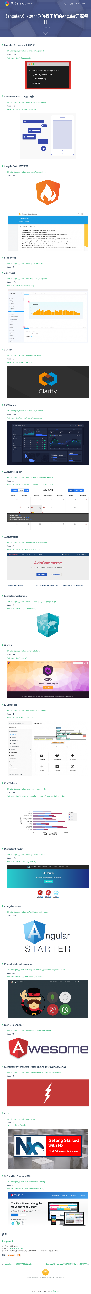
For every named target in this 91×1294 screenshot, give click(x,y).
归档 (77, 3)
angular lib (9, 1241)
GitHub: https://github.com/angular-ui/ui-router (26, 854)
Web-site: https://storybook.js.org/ (20, 285)
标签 (71, 3)
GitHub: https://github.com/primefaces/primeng (26, 1181)
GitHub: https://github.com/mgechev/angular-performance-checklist (34, 1072)
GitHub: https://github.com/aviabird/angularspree (27, 542)
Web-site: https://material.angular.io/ (21, 109)
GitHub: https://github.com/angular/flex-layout (25, 263)
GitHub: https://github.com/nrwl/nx (21, 1119)
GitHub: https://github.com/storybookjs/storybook (27, 278)
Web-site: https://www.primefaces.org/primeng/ (26, 1189)
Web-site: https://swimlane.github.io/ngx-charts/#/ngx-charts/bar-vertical (36, 796)
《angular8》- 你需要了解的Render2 (17, 1264)
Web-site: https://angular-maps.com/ (21, 608)
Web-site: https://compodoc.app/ (20, 717)
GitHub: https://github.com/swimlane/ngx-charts (26, 789)
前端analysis (55, 1291)
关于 (83, 3)
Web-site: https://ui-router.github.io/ (21, 861)
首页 (65, 3)
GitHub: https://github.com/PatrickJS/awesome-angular (29, 1030)
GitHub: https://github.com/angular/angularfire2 (26, 172)
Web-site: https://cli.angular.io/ (19, 58)
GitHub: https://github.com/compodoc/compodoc (27, 710)
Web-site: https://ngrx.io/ (17, 658)
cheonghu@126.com (16, 1248)
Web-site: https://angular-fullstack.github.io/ (24, 976)
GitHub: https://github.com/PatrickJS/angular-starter (28, 912)
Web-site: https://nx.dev (17, 1125)
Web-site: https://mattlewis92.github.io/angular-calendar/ (30, 484)
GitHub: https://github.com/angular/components (26, 102)
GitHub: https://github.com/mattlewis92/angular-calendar (30, 477)
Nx (8, 1113)
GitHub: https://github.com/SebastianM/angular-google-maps (31, 601)
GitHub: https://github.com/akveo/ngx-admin (25, 411)
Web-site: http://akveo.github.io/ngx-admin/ (24, 418)
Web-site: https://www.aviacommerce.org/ (23, 549)
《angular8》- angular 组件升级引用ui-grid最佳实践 (67, 1264)
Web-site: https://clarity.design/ (19, 362)
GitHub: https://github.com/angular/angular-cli (25, 51)
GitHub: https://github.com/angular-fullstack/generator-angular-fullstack (36, 969)
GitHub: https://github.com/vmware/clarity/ (24, 355)
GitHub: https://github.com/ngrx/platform (23, 651)
